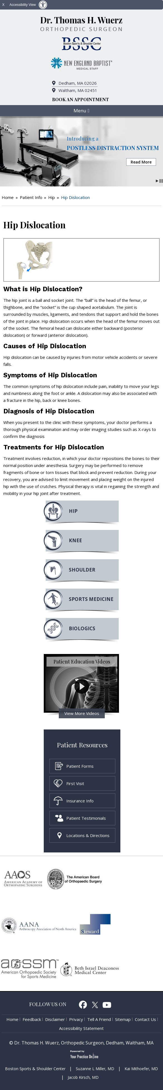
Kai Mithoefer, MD (141, 1068)
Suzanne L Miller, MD (95, 1068)
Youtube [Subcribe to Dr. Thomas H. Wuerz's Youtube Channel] (107, 1004)
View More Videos (81, 713)
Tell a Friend (99, 1019)
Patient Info (31, 197)
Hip (51, 197)
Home (8, 197)
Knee (75, 540)
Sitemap (123, 1019)
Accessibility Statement (81, 1028)
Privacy (76, 1019)
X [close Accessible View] (3, 5)
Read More (141, 162)
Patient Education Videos (81, 661)
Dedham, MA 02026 (78, 83)
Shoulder (82, 570)
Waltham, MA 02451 (78, 90)
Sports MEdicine (91, 599)
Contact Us (145, 1019)
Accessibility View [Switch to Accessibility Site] (22, 5)
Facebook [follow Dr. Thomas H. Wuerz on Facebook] (82, 1004)
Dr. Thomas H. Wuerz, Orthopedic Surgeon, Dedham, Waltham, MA (84, 1043)
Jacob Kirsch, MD (83, 1077)
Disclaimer (55, 1019)
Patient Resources (82, 744)
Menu (81, 110)
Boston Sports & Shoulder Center (35, 1068)
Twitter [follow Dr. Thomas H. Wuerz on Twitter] (95, 1004)
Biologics (82, 628)
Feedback (32, 1019)
